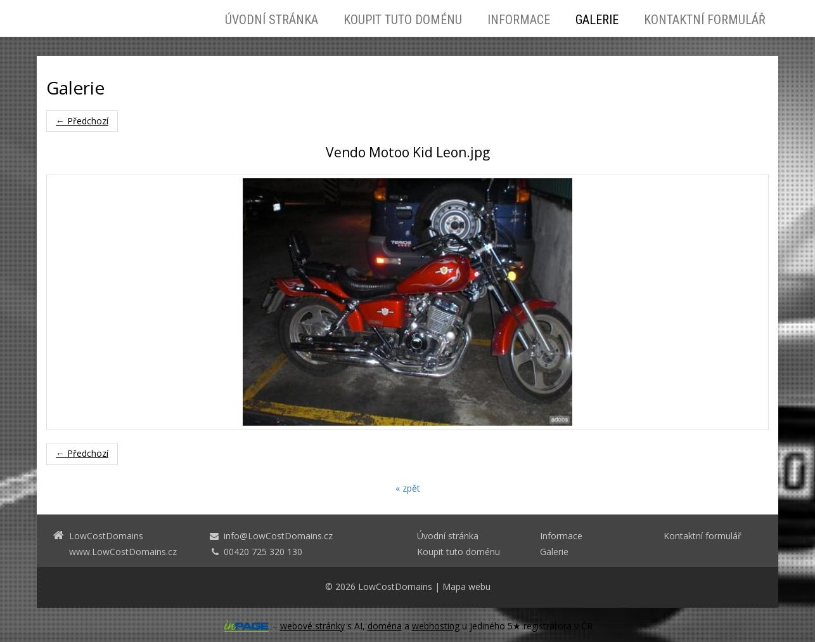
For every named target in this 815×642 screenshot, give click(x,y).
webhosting (435, 626)
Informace (518, 19)
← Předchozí (82, 121)
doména (385, 626)
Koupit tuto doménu (402, 19)
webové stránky (312, 626)
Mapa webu (466, 586)
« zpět (407, 488)
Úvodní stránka (271, 19)
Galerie (597, 19)
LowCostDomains (395, 586)
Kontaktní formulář (705, 19)
